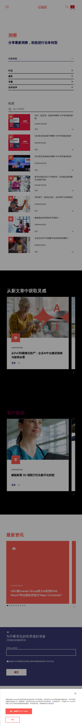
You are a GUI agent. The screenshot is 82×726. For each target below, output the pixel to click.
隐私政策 (51, 703)
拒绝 (12, 720)
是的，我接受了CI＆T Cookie (19, 711)
